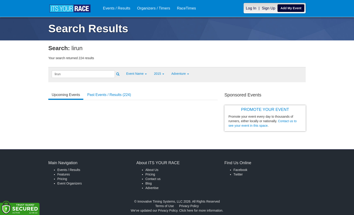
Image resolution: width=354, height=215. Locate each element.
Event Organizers (69, 183)
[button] (136, 73)
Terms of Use (164, 206)
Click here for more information (200, 210)
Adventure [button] (180, 73)
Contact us (153, 179)
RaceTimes (186, 8)
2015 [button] (159, 73)
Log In (251, 8)
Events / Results (116, 8)
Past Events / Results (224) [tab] (109, 95)
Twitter (238, 174)
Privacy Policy (189, 206)
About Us (151, 170)
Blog (148, 183)
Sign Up (268, 8)
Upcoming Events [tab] (66, 95)
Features (63, 174)
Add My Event (290, 8)
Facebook (240, 170)
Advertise (151, 188)
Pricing (62, 179)
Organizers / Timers (153, 8)
